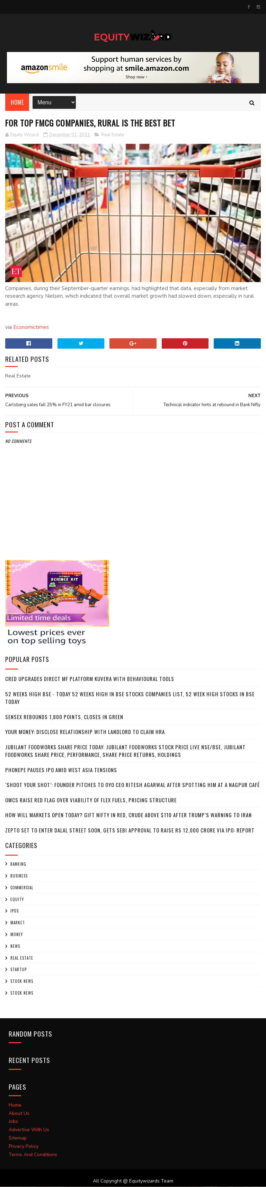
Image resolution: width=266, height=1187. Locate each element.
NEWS (15, 946)
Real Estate (112, 135)
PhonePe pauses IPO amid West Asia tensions (61, 770)
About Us (19, 1113)
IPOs (14, 911)
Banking (18, 864)
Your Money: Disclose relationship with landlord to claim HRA (85, 732)
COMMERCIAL (21, 888)
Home (17, 102)
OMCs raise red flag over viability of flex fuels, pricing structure (91, 800)
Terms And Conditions (33, 1155)
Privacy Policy (23, 1146)
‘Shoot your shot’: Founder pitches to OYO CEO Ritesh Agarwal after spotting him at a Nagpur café (132, 785)
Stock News (21, 982)
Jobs (13, 1122)
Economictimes (31, 327)
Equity (17, 899)
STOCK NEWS (21, 993)
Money (16, 934)
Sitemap (18, 1138)
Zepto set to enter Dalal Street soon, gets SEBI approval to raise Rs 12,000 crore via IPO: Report (130, 830)
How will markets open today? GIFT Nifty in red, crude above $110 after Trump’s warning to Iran (128, 815)
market (17, 923)
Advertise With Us (29, 1130)
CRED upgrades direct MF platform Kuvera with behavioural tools (89, 679)
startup (18, 970)
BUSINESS (19, 876)
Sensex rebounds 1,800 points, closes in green (64, 717)
